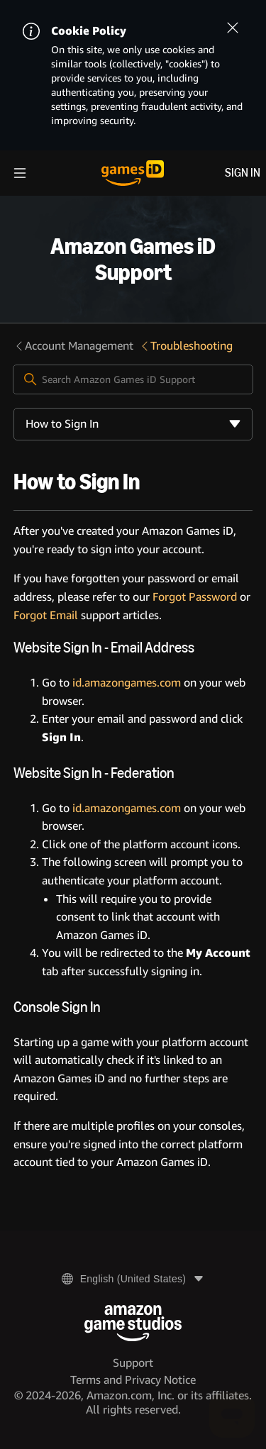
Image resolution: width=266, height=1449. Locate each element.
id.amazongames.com (126, 682)
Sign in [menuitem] (242, 172)
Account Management (73, 345)
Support (133, 1362)
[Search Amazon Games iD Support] (133, 379)
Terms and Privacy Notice (133, 1379)
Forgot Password (195, 596)
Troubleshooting (186, 345)
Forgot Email (45, 615)
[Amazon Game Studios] (133, 1323)
